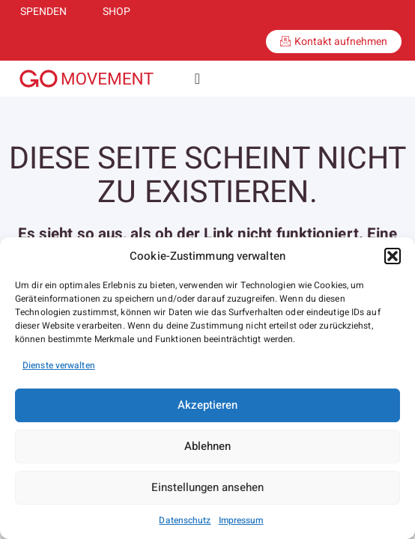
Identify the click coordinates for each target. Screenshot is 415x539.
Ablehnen (207, 446)
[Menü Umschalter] (197, 78)
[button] (392, 256)
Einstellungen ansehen (207, 487)
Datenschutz (184, 520)
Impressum (241, 520)
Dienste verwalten (58, 365)
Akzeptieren (207, 405)
